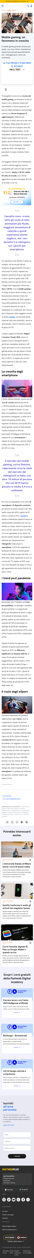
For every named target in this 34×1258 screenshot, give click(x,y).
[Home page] (13, 6)
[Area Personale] (31, 6)
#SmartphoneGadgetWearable (11, 799)
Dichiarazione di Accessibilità (27, 1252)
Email (26, 822)
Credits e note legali (8, 1215)
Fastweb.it (5, 1218)
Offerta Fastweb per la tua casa (16, 1)
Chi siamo (5, 1211)
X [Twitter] (12, 822)
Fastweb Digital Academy (9, 1226)
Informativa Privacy (6, 1252)
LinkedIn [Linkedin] (7, 822)
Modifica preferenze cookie (17, 1253)
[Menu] (2, 5)
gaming (12, 317)
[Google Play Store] (24, 1189)
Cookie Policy (12, 1252)
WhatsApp (21, 822)
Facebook (17, 822)
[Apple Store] (9, 1189)
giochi (23, 516)
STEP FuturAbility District (9, 1229)
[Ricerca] (28, 5)
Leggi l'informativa (8, 1125)
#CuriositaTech (7, 796)
